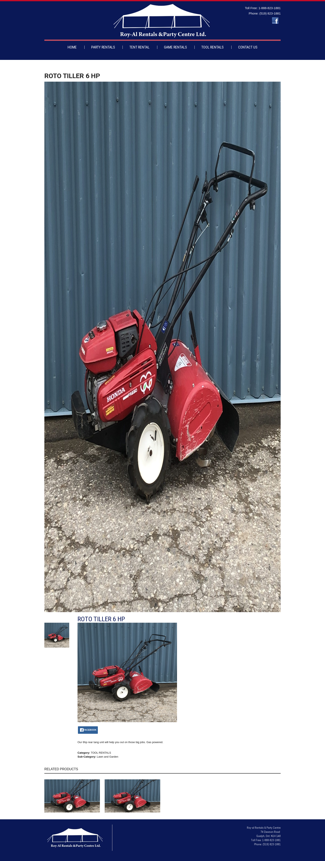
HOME (72, 47)
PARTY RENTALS (103, 47)
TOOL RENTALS (212, 47)
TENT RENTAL (139, 47)
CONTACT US (247, 47)
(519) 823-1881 (270, 13)
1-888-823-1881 (269, 8)
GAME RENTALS (175, 47)
